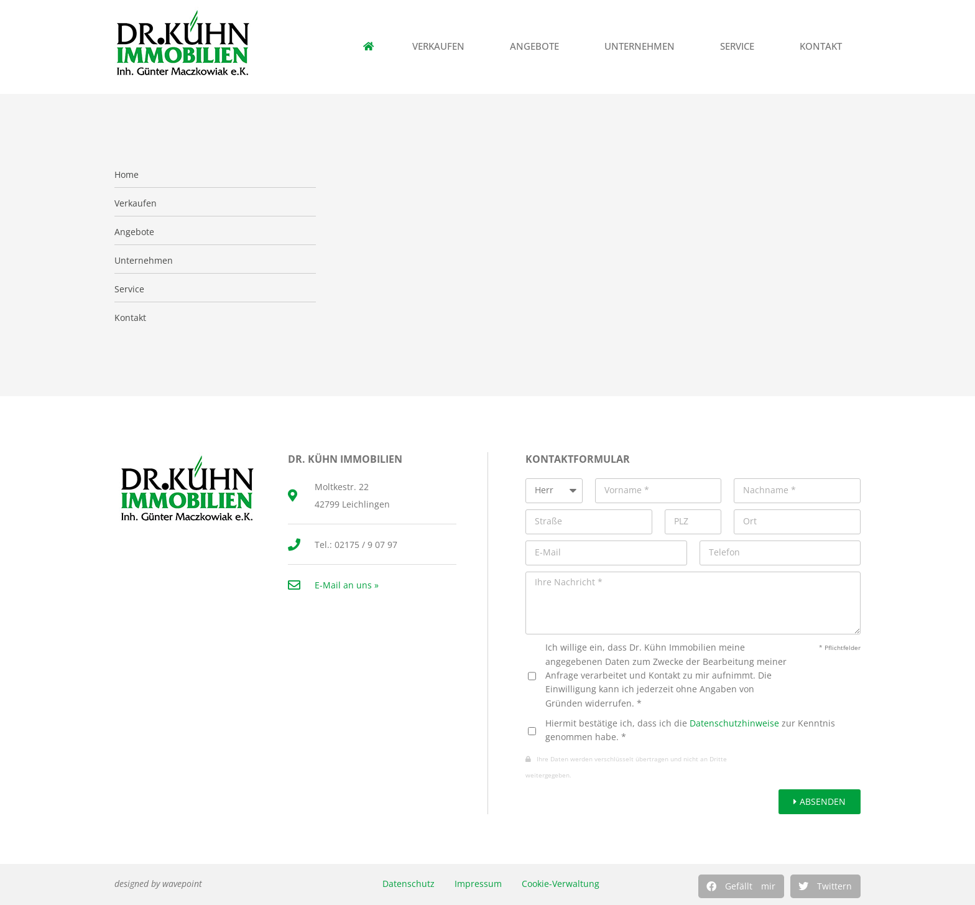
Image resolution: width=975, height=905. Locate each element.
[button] (741, 886)
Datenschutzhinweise (734, 723)
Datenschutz (408, 883)
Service (740, 46)
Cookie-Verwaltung (560, 883)
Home (126, 175)
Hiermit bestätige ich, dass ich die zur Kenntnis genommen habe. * (690, 730)
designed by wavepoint (158, 883)
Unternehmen (642, 46)
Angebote (537, 46)
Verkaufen (441, 46)
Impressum (478, 883)
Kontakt (824, 46)
